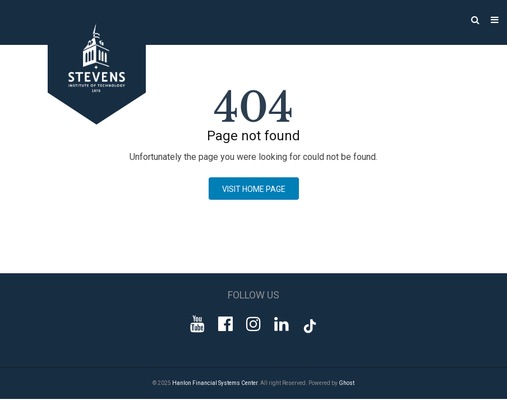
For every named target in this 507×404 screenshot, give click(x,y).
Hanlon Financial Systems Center (214, 383)
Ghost (346, 383)
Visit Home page (253, 189)
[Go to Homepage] (85, 121)
